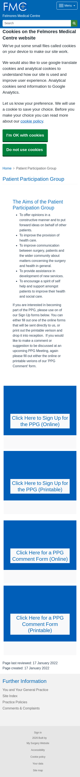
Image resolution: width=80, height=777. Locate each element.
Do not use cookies (24, 150)
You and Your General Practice (25, 689)
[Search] (37, 23)
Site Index (10, 696)
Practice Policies (15, 702)
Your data (38, 763)
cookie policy (31, 121)
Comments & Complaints (21, 708)
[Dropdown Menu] (67, 6)
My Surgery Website (38, 743)
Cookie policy (37, 757)
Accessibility (38, 750)
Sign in (38, 732)
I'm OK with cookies (25, 135)
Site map (38, 770)
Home (7, 168)
